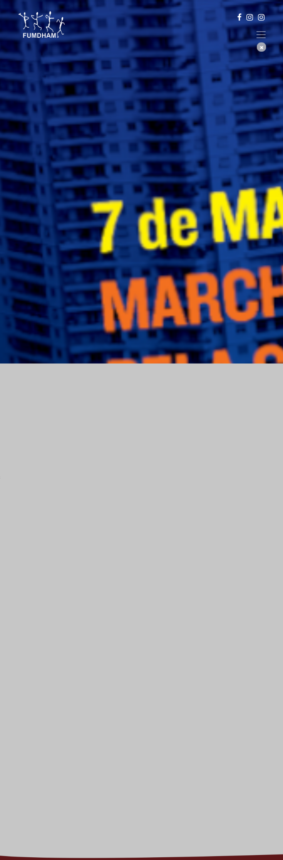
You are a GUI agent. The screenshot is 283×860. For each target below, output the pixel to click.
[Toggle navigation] (261, 34)
